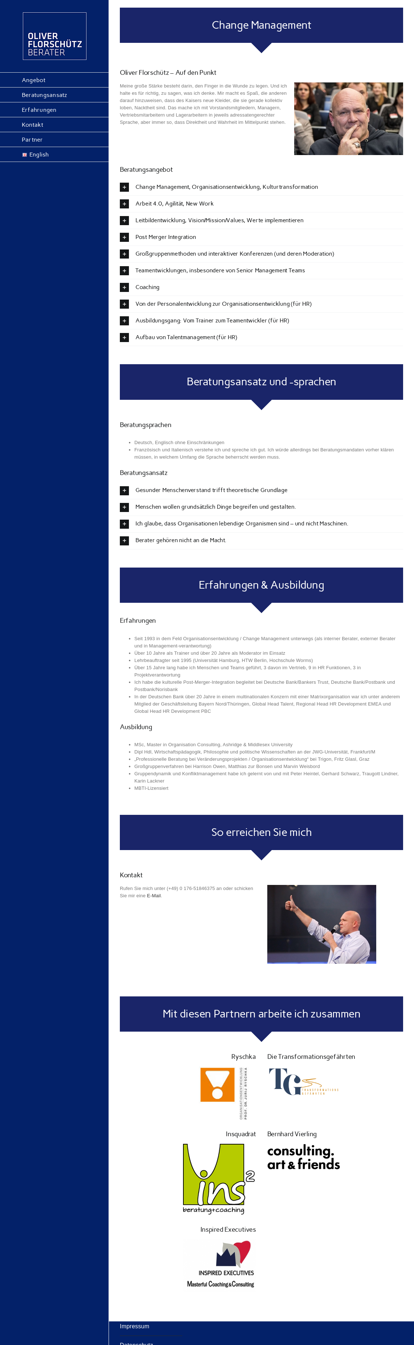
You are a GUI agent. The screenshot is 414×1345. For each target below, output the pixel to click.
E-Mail (154, 895)
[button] (261, 187)
